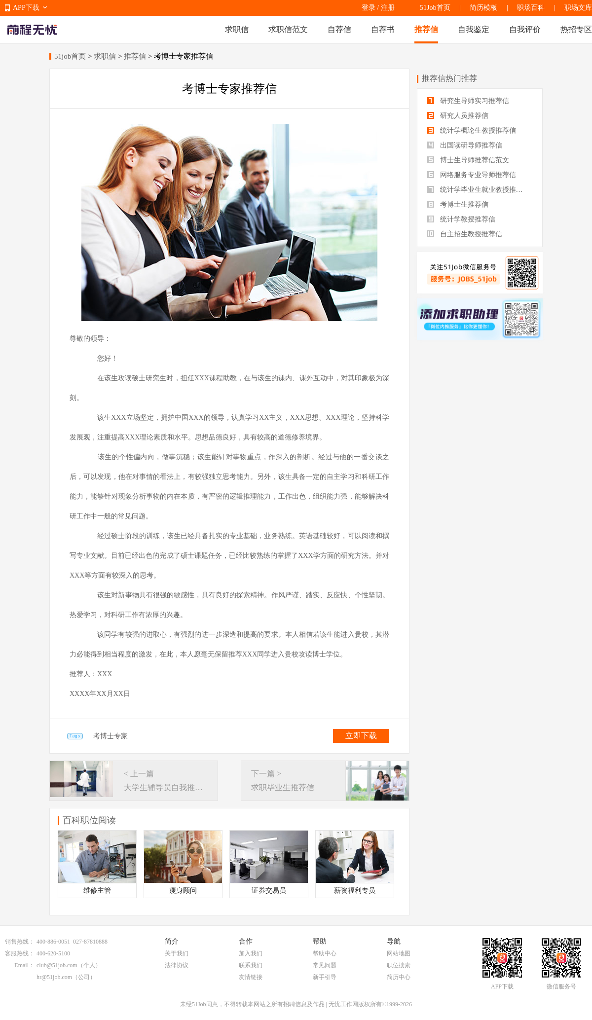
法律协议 (176, 965)
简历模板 (483, 7)
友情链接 (250, 977)
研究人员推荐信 (457, 115)
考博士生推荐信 (457, 204)
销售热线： (20, 941)
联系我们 (250, 965)
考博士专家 (110, 736)
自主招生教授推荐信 (464, 234)
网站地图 (398, 953)
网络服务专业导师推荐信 (471, 175)
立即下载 (361, 735)
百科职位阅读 (89, 820)
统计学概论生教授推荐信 (471, 130)
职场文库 (578, 7)
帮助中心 (324, 953)
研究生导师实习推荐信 (468, 101)
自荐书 (383, 29)
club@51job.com (57, 965)
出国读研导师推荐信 (464, 145)
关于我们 (176, 953)
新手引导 (324, 977)
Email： (24, 965)
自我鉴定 (473, 29)
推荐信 (426, 29)
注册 (388, 7)
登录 (368, 7)
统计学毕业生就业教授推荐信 (478, 189)
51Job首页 (435, 7)
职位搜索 (398, 965)
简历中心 (398, 977)
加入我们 (250, 953)
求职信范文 (288, 29)
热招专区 (576, 29)
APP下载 (26, 7)
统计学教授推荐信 (461, 219)
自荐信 (339, 29)
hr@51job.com (54, 977)
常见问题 (324, 965)
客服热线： (20, 953)
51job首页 (70, 56)
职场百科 (531, 7)
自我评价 (525, 29)
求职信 (237, 29)
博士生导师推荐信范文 (468, 160)
